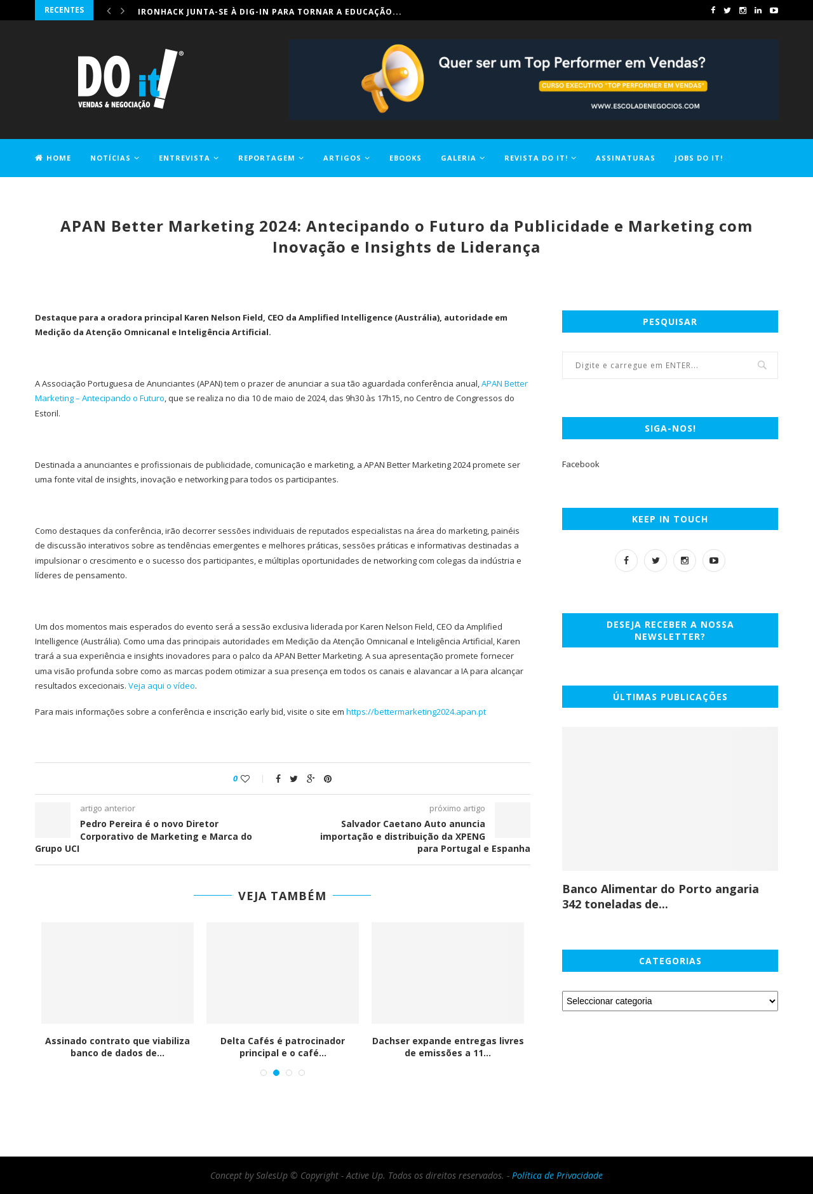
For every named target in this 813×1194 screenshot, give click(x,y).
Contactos (60, 194)
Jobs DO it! (699, 158)
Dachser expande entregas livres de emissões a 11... (449, 1047)
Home (53, 158)
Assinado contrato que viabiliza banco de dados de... (118, 1047)
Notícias (110, 158)
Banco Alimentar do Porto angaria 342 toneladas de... (660, 896)
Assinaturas (625, 158)
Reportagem (266, 158)
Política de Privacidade (557, 1175)
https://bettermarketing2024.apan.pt (416, 711)
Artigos (342, 158)
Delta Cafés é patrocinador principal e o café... (284, 1047)
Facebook (581, 464)
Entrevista (184, 158)
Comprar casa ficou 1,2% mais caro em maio (244, 9)
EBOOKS (405, 158)
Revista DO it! (536, 158)
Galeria (458, 158)
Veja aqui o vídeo (161, 685)
